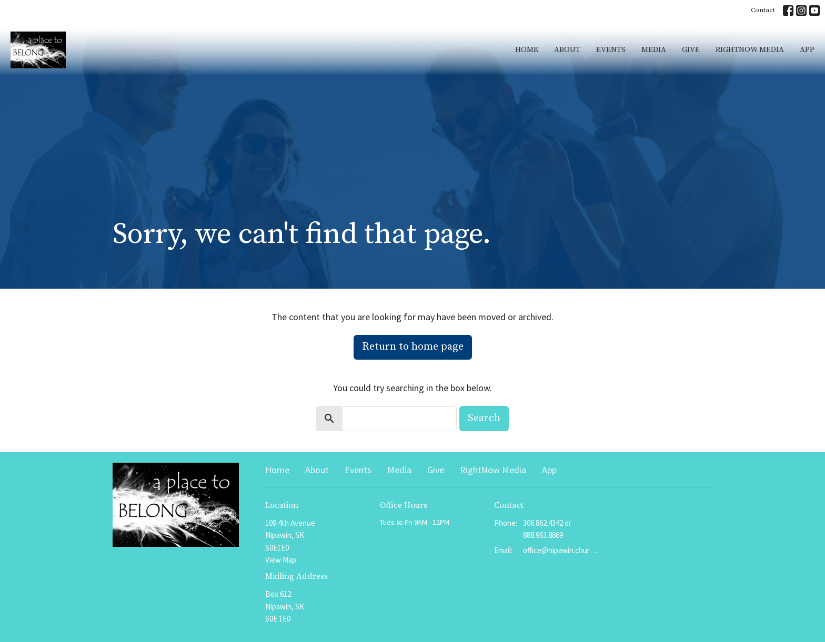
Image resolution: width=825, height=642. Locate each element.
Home (526, 50)
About (567, 50)
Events (611, 50)
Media (653, 50)
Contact (763, 10)
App (807, 50)
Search (484, 418)
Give (691, 50)
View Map (280, 560)
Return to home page (413, 346)
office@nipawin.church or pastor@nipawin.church (560, 550)
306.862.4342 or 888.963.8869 (547, 529)
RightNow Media (750, 50)
